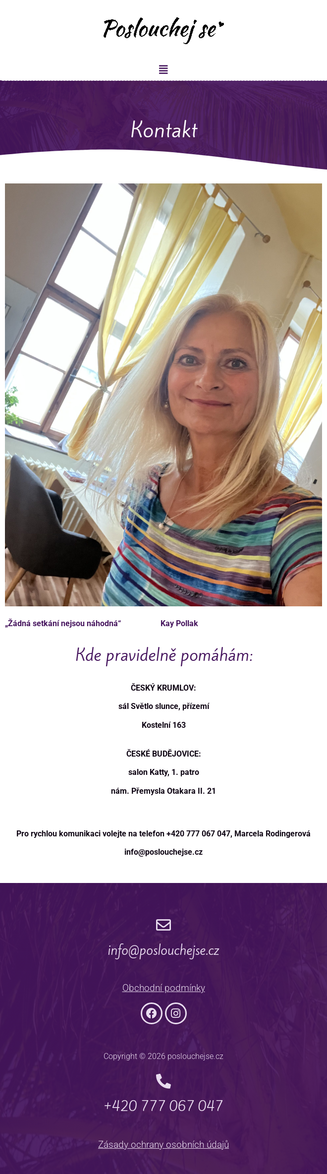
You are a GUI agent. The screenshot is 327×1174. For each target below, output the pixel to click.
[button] (163, 69)
